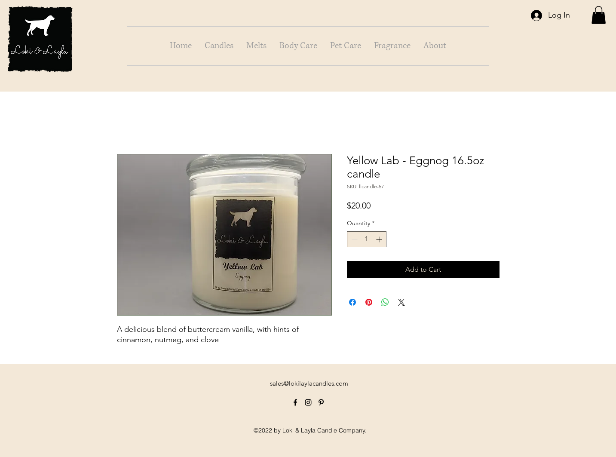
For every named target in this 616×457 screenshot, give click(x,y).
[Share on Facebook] (352, 302)
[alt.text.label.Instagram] (308, 402)
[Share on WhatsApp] (385, 302)
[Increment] (379, 239)
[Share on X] (401, 302)
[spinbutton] (366, 239)
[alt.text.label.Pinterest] (321, 402)
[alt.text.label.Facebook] (295, 402)
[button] (598, 15)
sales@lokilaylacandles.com (309, 383)
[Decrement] (353, 239)
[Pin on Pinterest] (369, 302)
